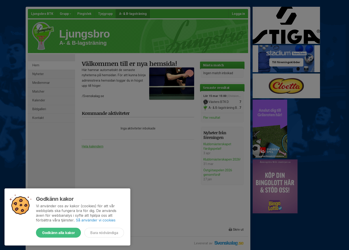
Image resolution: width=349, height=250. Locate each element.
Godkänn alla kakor (58, 232)
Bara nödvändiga (104, 232)
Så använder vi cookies (96, 220)
